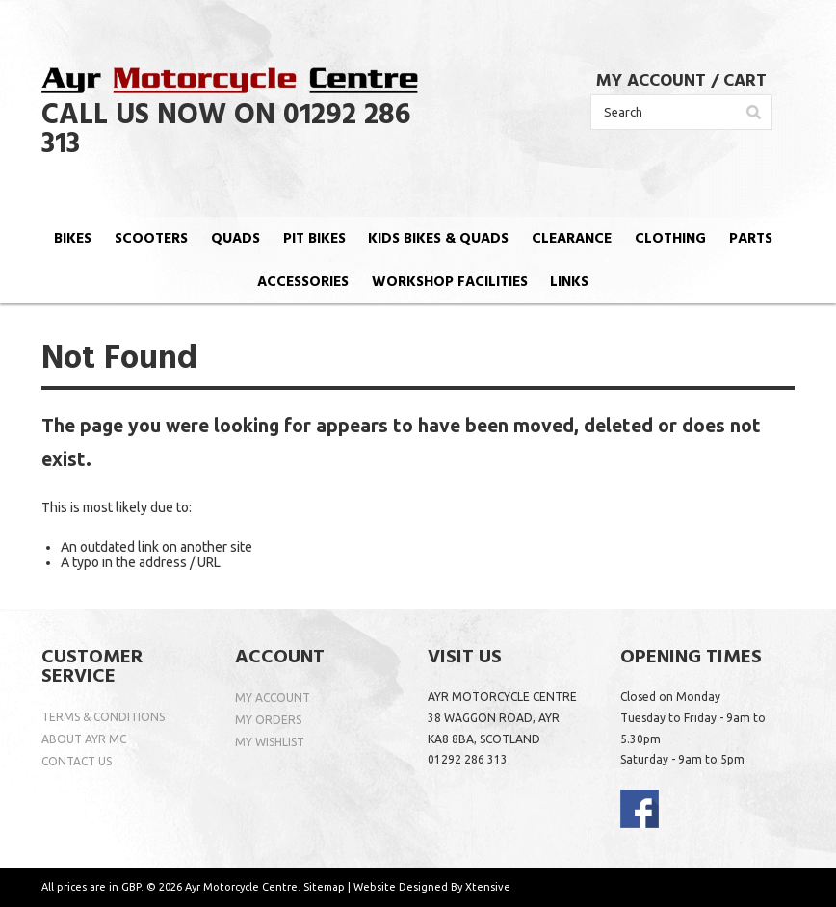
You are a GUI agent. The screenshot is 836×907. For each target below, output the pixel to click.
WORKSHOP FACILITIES (450, 282)
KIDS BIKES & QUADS (438, 238)
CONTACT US (76, 761)
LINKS (569, 282)
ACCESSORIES (303, 282)
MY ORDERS (268, 719)
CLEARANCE (572, 238)
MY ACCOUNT (651, 81)
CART (745, 81)
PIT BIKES (314, 238)
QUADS (235, 238)
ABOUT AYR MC (83, 739)
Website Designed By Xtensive (431, 887)
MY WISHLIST (269, 742)
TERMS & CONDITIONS (103, 717)
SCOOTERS (151, 238)
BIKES (72, 238)
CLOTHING (670, 238)
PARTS (750, 238)
